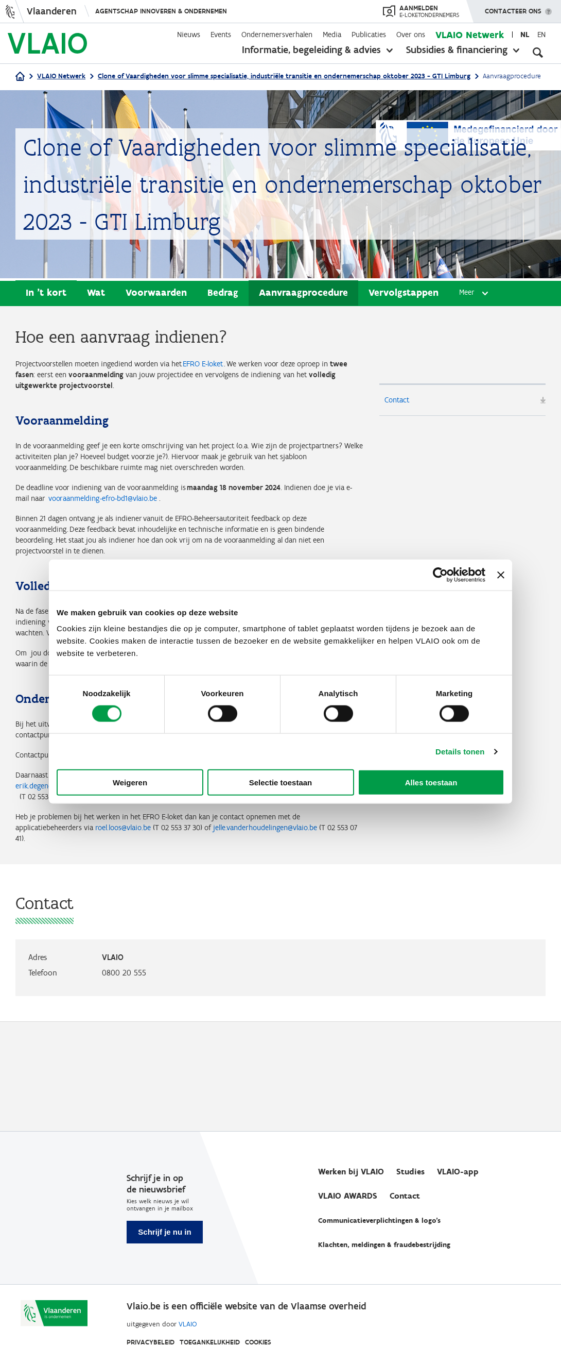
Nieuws (188, 34)
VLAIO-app (458, 1172)
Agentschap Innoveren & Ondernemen (161, 11)
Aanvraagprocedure (303, 294)
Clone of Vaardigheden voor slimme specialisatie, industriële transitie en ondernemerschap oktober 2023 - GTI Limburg (284, 76)
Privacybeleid (150, 1342)
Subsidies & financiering (456, 49)
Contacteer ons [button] (513, 7)
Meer (468, 294)
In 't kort (46, 294)
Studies (410, 1172)
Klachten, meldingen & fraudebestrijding (384, 1245)
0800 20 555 (124, 1082)
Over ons (410, 34)
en (541, 34)
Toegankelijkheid (210, 1342)
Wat (96, 294)
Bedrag (222, 294)
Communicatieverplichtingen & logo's (379, 1221)
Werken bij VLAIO (351, 1172)
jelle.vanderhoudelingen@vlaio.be (79, 946)
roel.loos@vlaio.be (159, 932)
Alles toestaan (431, 782)
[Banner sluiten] (500, 574)
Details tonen (459, 751)
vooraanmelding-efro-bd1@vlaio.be (206, 536)
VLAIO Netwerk (469, 35)
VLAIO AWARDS (347, 1196)
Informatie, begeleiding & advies (311, 49)
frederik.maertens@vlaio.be (306, 881)
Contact (400, 402)
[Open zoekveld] (538, 51)
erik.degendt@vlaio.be (143, 881)
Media (332, 34)
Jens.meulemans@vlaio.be (131, 895)
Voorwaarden (156, 294)
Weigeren (130, 782)
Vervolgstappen (404, 294)
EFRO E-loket (246, 366)
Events (221, 34)
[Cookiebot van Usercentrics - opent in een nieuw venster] (440, 574)
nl (524, 34)
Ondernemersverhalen (276, 34)
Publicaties (369, 34)
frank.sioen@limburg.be (189, 844)
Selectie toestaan (280, 782)
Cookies (258, 1342)
